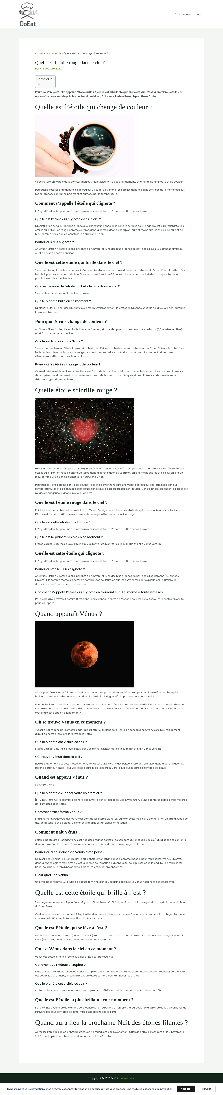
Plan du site (127, 1078)
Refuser (206, 1089)
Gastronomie (184, 14)
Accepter (186, 1089)
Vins (199, 14)
